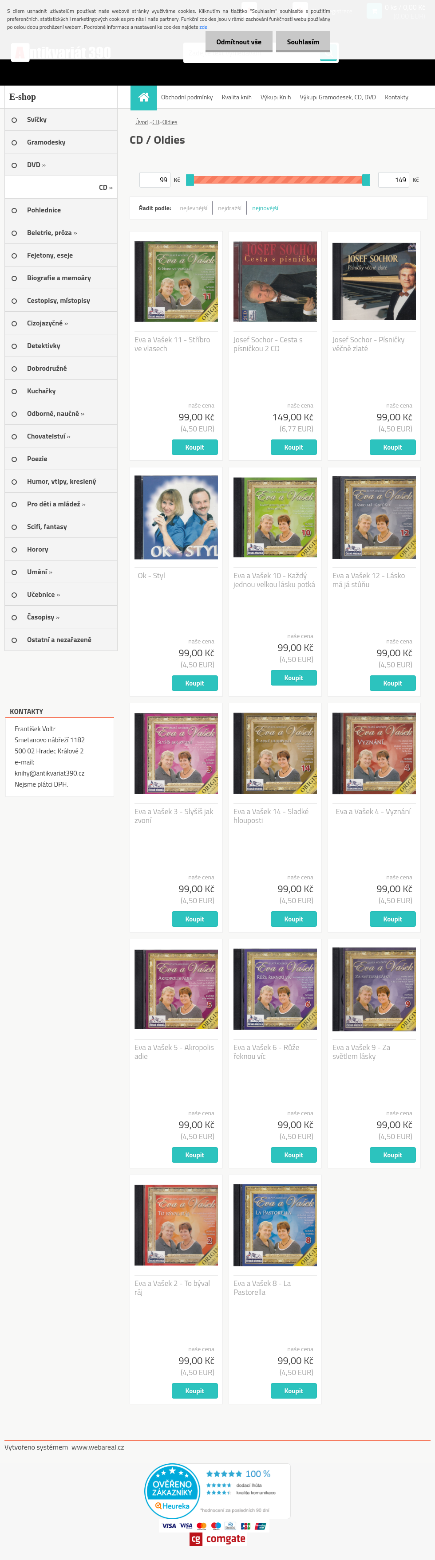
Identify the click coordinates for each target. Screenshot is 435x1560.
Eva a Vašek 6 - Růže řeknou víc (266, 1052)
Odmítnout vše (238, 41)
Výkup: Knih (276, 97)
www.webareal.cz (97, 1447)
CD (155, 122)
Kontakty (396, 97)
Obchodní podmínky (187, 97)
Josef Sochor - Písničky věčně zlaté (368, 344)
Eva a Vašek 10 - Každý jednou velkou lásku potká (274, 580)
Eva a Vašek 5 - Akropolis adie (174, 1052)
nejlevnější (194, 207)
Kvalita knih (237, 97)
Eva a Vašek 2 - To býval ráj (172, 1288)
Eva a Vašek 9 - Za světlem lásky (361, 1052)
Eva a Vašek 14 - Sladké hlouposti (270, 816)
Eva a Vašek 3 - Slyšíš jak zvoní (173, 816)
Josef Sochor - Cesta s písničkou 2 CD (268, 344)
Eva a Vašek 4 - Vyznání (373, 811)
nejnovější (265, 207)
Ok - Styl (151, 575)
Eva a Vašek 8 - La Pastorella (262, 1288)
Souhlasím (303, 41)
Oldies (170, 122)
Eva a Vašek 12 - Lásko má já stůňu (368, 580)
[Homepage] (146, 97)
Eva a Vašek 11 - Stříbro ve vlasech (172, 344)
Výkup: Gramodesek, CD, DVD (338, 97)
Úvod (141, 122)
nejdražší (229, 207)
